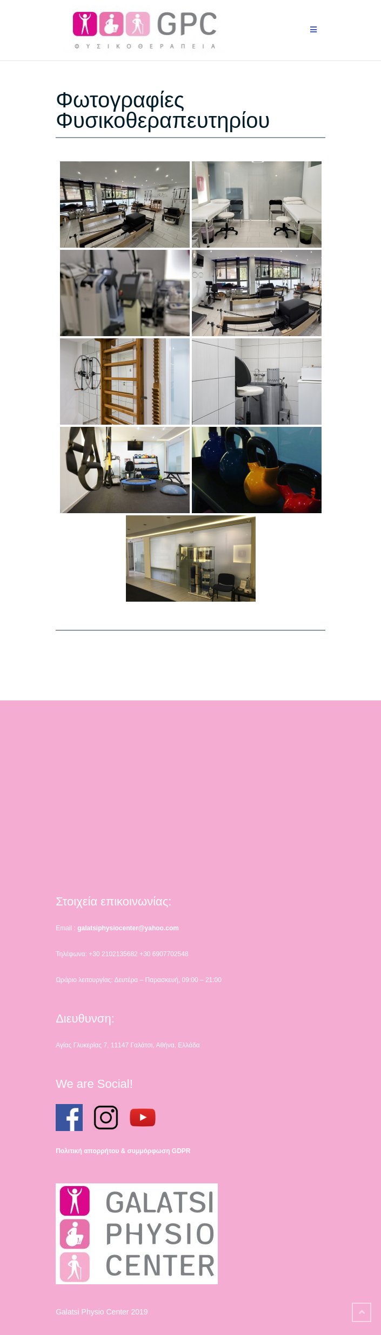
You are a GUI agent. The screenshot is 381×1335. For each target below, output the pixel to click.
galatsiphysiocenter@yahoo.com (128, 928)
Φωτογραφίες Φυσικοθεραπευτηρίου (163, 110)
